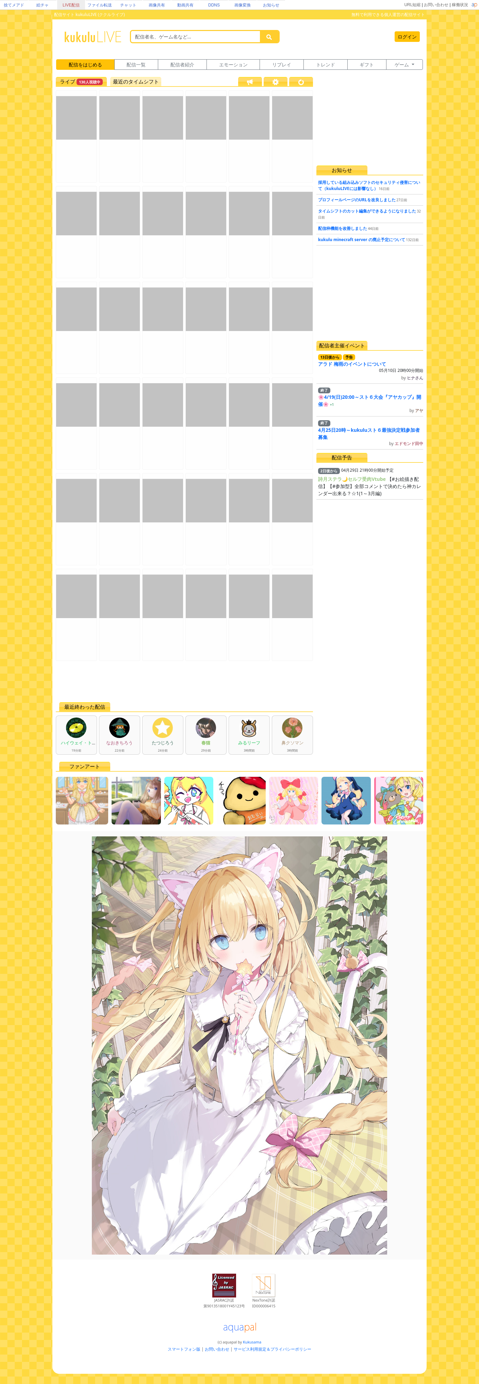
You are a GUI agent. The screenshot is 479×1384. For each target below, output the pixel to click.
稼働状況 (460, 4)
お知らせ (271, 5)
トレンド (325, 64)
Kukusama (252, 1341)
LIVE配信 (71, 5)
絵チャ (42, 5)
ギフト (367, 64)
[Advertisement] (184, 681)
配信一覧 (136, 64)
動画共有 (185, 5)
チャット (128, 5)
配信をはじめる (85, 64)
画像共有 (157, 5)
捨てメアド (14, 5)
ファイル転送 (99, 5)
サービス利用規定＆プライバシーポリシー (272, 1349)
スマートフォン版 (184, 1349)
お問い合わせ (436, 4)
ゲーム (402, 64)
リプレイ (281, 64)
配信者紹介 (182, 64)
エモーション (233, 64)
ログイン (407, 36)
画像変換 (242, 5)
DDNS (214, 5)
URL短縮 (412, 4)
